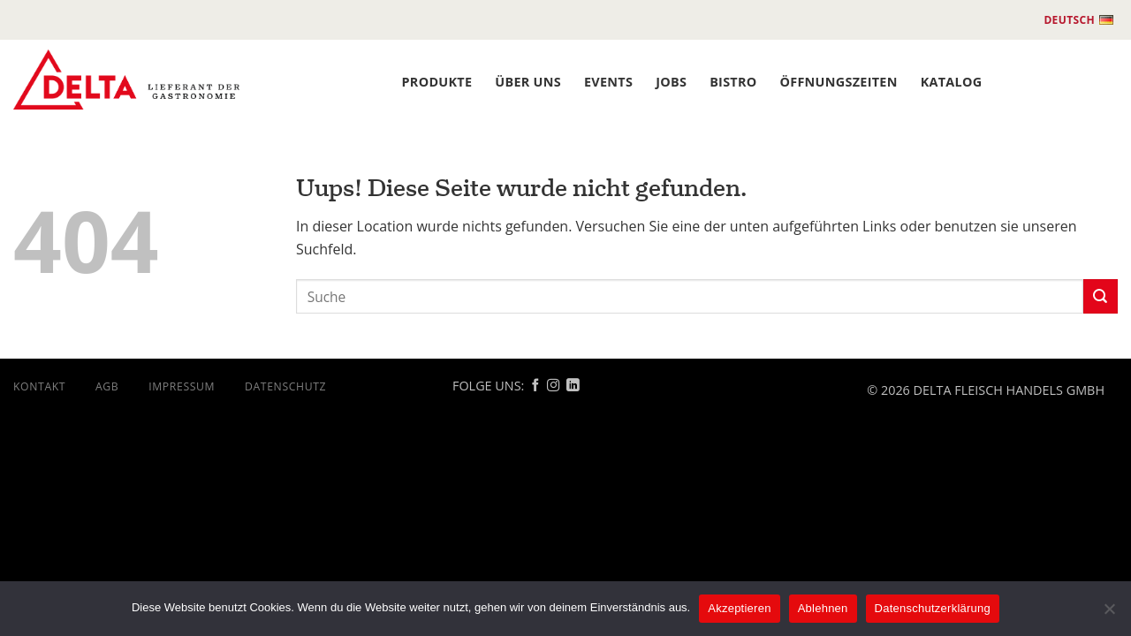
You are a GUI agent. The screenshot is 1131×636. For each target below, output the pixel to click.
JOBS (671, 81)
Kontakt (39, 386)
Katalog (952, 81)
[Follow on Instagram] (553, 386)
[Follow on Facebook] (535, 386)
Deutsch (1078, 20)
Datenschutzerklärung (933, 608)
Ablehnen (823, 608)
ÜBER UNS (528, 81)
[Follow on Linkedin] (572, 386)
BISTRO (733, 81)
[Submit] (1100, 296)
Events (608, 81)
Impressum (181, 386)
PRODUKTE (437, 81)
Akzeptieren (739, 608)
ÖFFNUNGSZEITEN (839, 81)
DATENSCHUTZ (285, 386)
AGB (106, 386)
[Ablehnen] (1109, 614)
